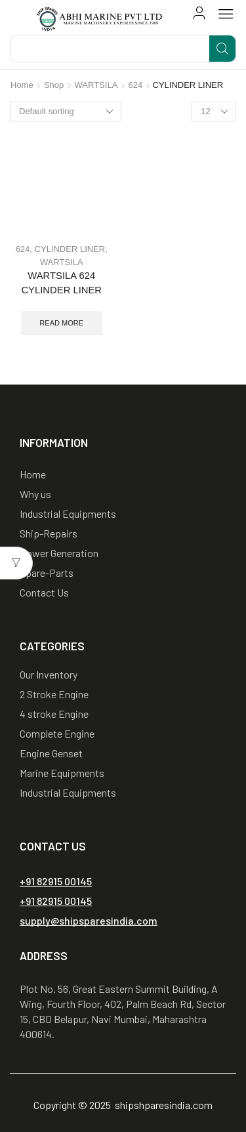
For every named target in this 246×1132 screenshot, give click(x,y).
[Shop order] (65, 111)
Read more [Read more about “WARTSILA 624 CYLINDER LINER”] (61, 323)
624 (136, 85)
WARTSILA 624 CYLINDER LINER (61, 282)
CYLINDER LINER (70, 249)
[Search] (222, 48)
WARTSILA (96, 85)
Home (21, 85)
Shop (54, 85)
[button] (199, 13)
